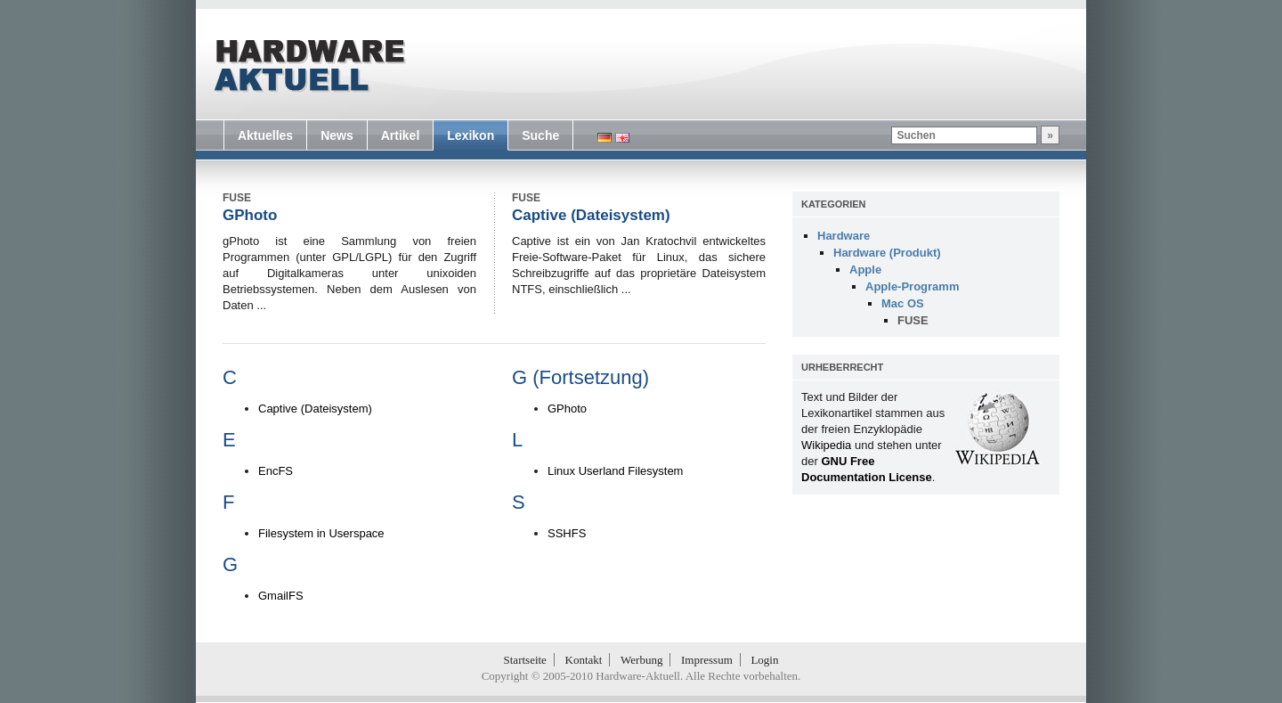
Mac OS (902, 303)
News (336, 135)
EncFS (275, 471)
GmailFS (281, 595)
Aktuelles (265, 135)
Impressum (707, 659)
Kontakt (584, 659)
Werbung (641, 659)
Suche (540, 135)
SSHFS (567, 533)
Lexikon (470, 135)
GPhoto (250, 215)
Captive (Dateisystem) (591, 215)
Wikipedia (826, 445)
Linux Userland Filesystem (615, 471)
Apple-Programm (912, 286)
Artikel (400, 135)
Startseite (525, 659)
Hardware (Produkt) (887, 252)
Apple (865, 269)
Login (764, 659)
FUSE (913, 320)
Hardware (843, 235)
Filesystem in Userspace (321, 533)
